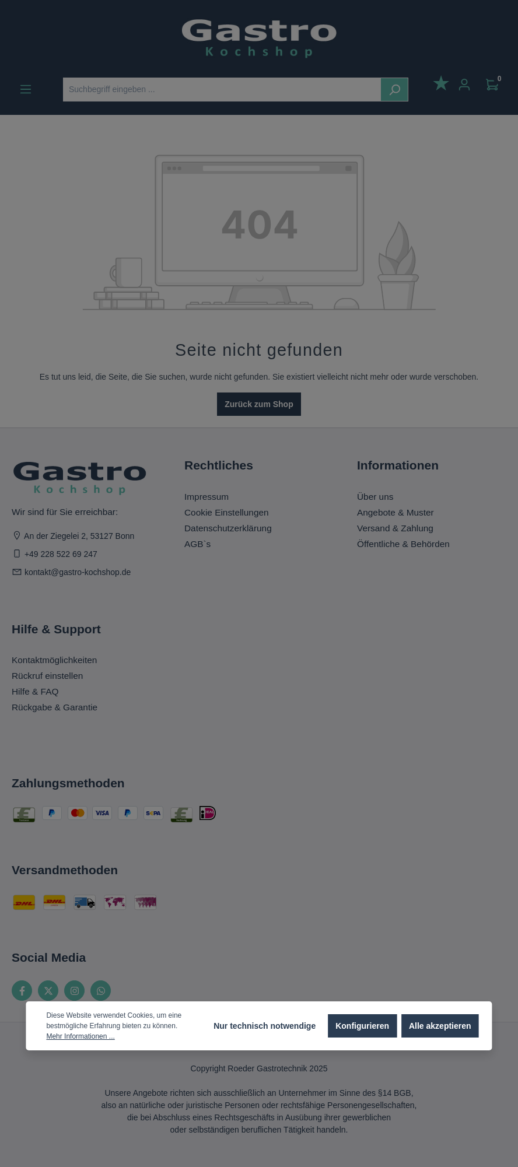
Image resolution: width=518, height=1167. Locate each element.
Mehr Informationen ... (80, 1036)
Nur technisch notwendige (265, 1026)
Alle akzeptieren (440, 1026)
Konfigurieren (362, 1026)
